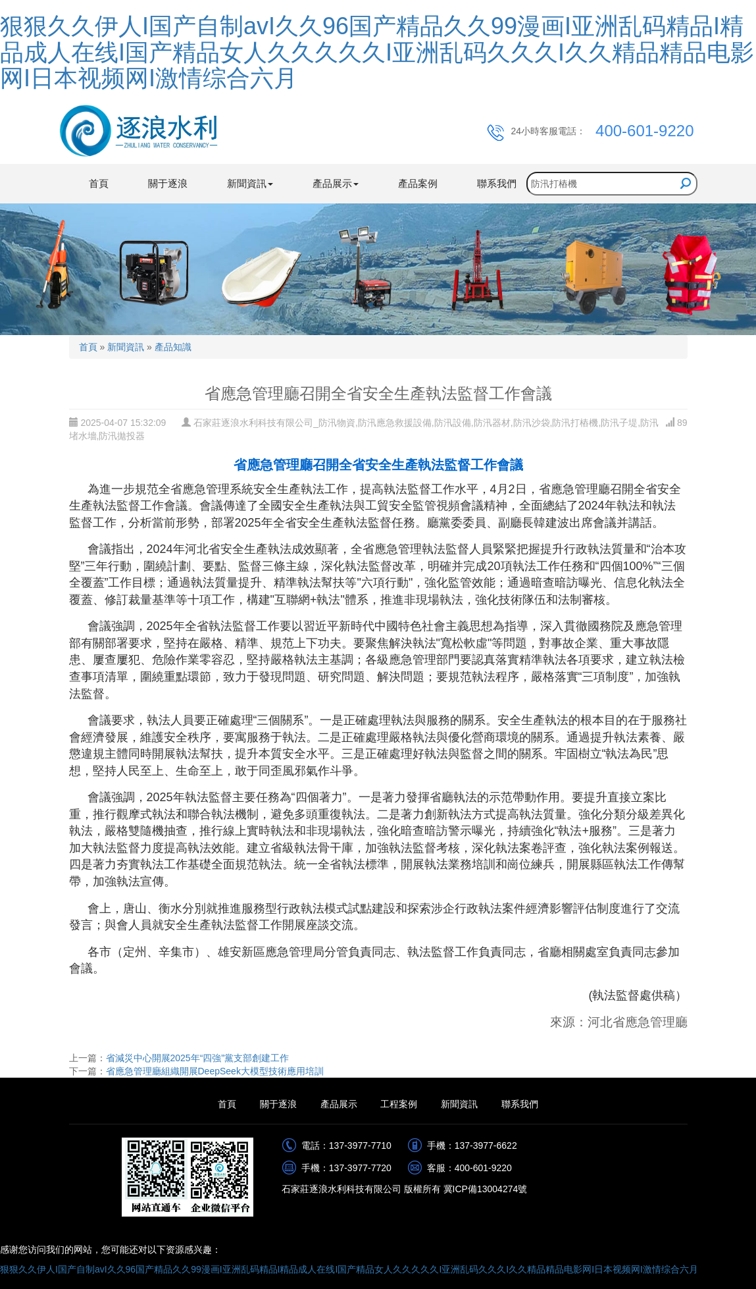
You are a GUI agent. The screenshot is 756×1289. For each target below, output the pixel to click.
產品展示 (338, 1104)
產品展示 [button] (336, 183)
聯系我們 (497, 183)
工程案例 (398, 1104)
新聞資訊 (125, 347)
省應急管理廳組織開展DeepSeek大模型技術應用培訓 (215, 1071)
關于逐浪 (168, 183)
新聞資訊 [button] (250, 183)
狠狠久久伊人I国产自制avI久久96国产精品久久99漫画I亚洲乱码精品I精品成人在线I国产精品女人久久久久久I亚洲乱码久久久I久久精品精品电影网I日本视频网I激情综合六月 (377, 52)
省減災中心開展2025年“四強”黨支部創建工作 (197, 1058)
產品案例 (418, 183)
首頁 (99, 183)
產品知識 (173, 347)
